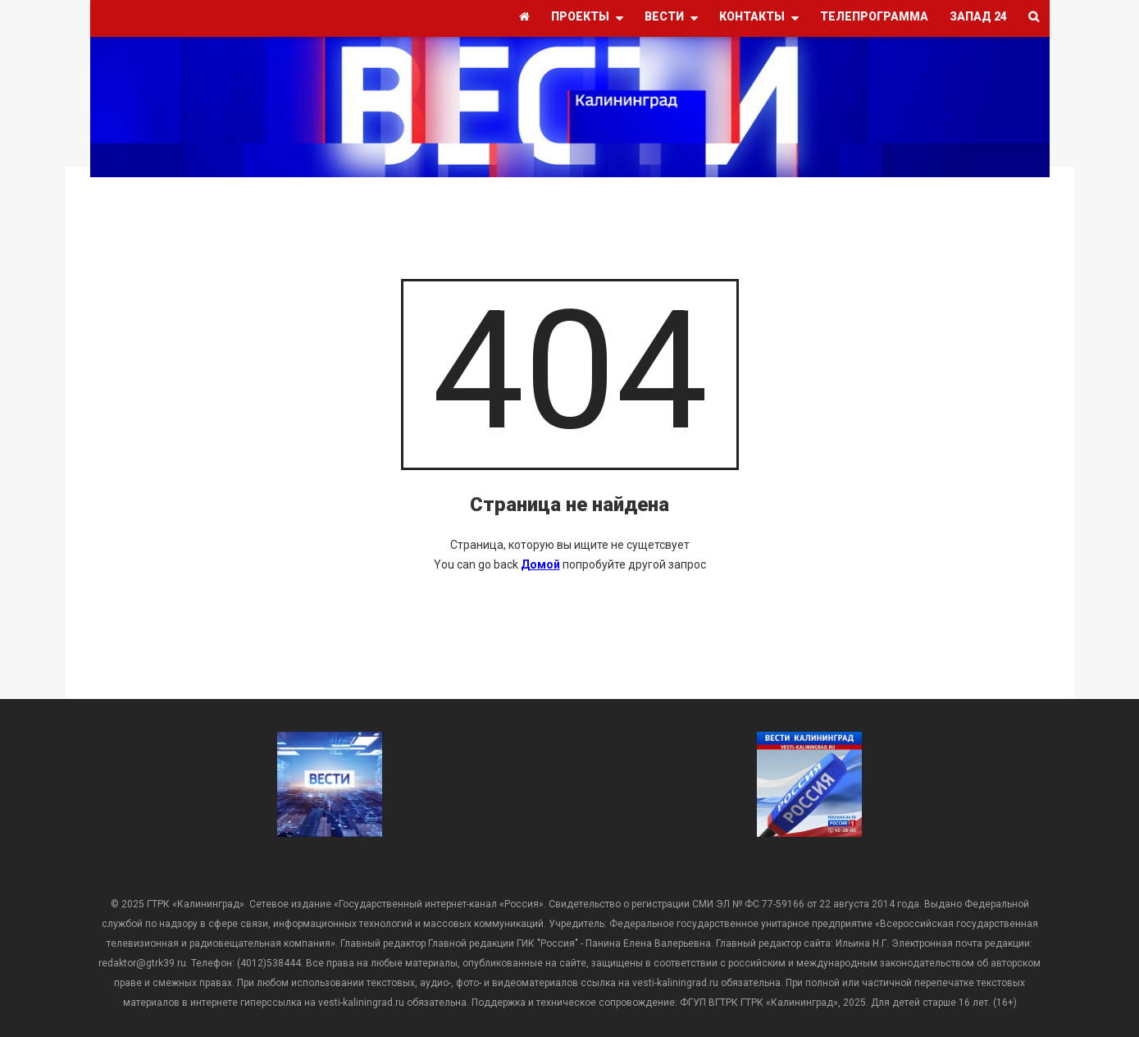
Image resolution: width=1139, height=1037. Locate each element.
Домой (540, 564)
